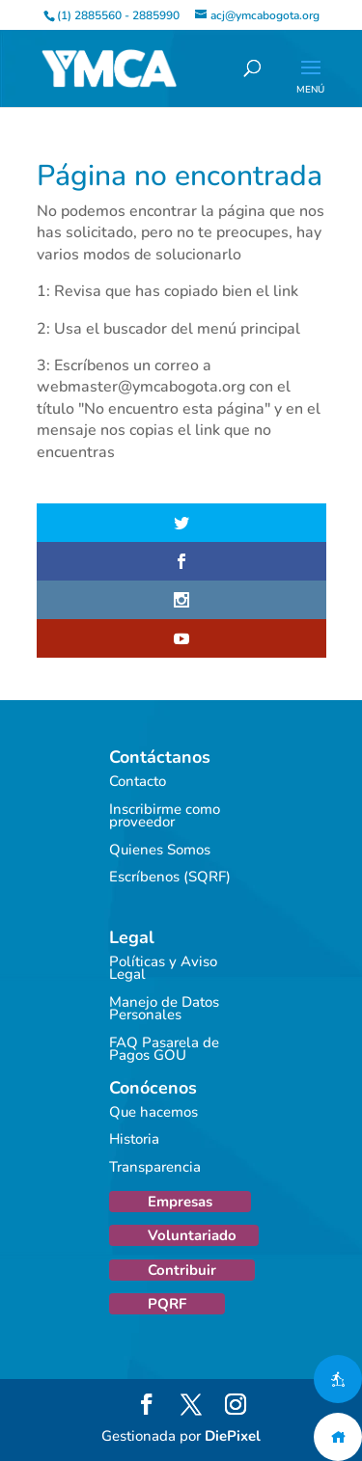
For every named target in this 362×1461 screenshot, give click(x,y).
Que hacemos (153, 1112)
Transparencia (155, 1167)
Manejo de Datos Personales (164, 1008)
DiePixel (233, 1436)
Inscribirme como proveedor (164, 815)
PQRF (167, 1303)
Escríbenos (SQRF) (170, 876)
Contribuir (182, 1270)
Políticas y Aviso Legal (163, 968)
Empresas (180, 1201)
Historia (134, 1139)
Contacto (137, 781)
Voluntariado (192, 1235)
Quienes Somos (159, 849)
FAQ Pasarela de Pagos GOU (164, 1049)
